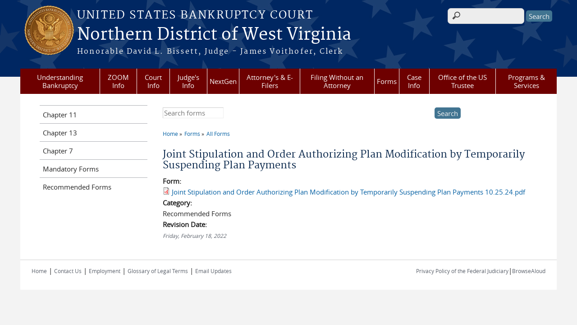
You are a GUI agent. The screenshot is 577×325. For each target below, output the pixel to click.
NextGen (223, 81)
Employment (104, 270)
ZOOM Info (118, 81)
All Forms (218, 133)
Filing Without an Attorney (337, 81)
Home (170, 133)
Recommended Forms (77, 186)
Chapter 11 (60, 114)
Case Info (414, 81)
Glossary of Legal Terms (158, 270)
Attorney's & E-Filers (270, 81)
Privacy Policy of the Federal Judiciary (462, 270)
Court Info (153, 81)
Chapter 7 (58, 150)
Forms (387, 81)
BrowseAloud (528, 270)
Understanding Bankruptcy (60, 81)
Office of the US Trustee (462, 81)
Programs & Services (526, 81)
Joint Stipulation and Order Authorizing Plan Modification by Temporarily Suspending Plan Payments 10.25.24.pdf (348, 191)
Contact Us (68, 270)
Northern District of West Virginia (214, 34)
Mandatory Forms (71, 168)
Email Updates (213, 270)
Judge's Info (188, 81)
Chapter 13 (60, 132)
